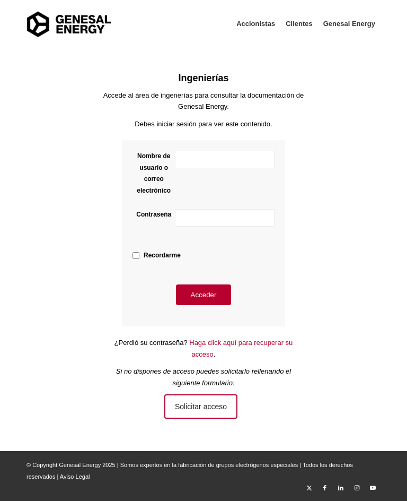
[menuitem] (255, 24)
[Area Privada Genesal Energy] (68, 24)
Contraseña (153, 214)
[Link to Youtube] (373, 488)
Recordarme (162, 255)
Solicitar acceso (201, 406)
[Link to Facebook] (325, 488)
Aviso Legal (75, 476)
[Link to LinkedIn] (341, 488)
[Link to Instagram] (357, 488)
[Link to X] (309, 488)
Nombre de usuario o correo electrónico (154, 173)
